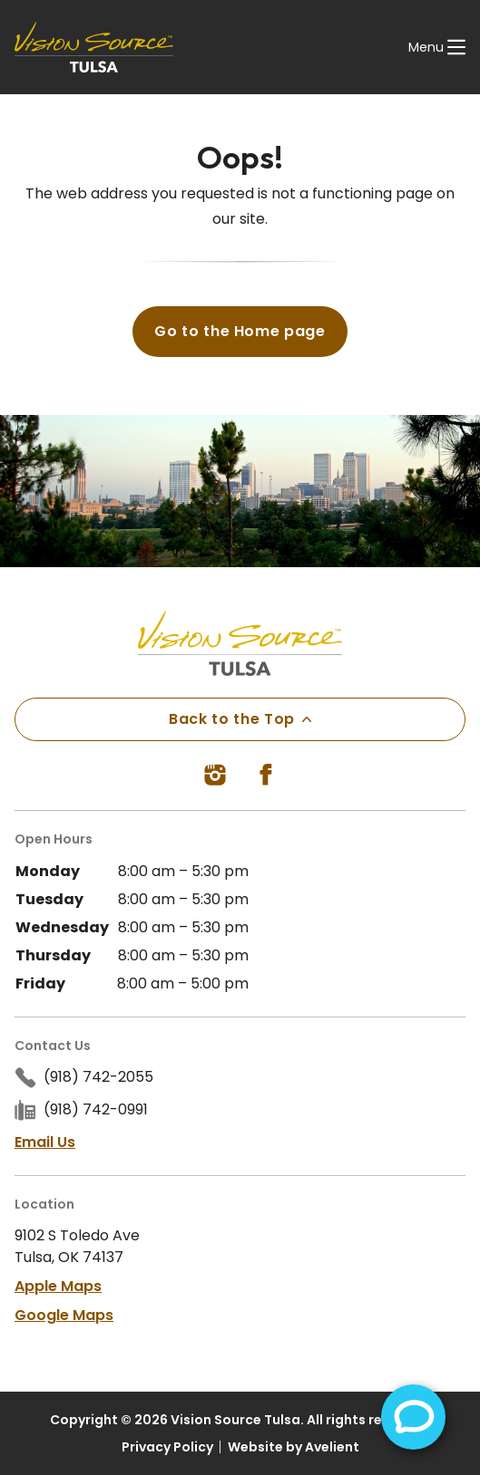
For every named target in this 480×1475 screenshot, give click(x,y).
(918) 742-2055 (98, 1076)
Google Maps (64, 1315)
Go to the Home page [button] (239, 331)
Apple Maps (58, 1286)
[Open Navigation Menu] (436, 47)
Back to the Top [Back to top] (240, 719)
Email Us (45, 1142)
